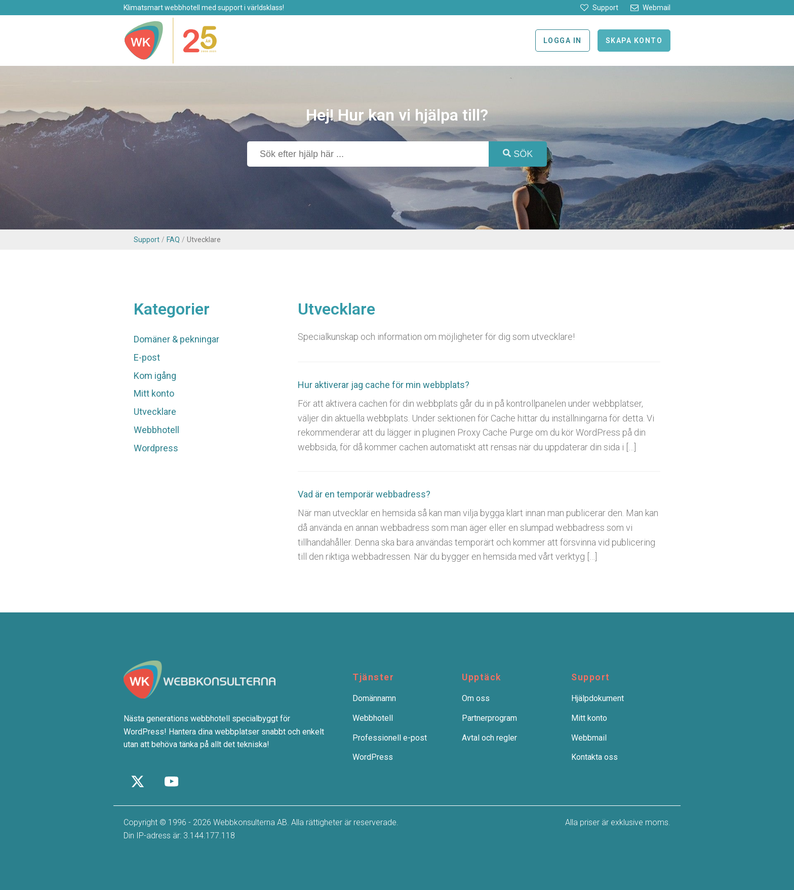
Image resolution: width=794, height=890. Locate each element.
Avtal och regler (489, 738)
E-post (147, 357)
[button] (599, 7)
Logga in (562, 40)
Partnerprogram (489, 718)
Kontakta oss (594, 757)
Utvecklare (155, 411)
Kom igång (155, 375)
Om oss (476, 698)
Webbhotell (156, 429)
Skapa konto (634, 40)
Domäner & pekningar (176, 339)
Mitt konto (154, 393)
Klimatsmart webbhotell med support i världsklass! (204, 8)
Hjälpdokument (597, 698)
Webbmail (589, 738)
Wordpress (156, 448)
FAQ (173, 240)
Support (147, 240)
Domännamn (374, 698)
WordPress (372, 757)
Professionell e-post (389, 738)
